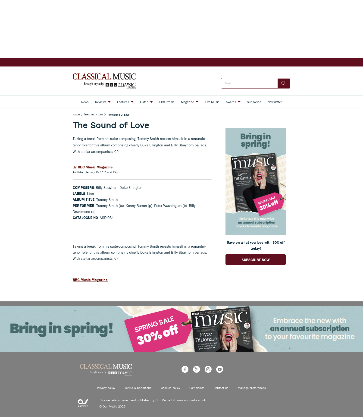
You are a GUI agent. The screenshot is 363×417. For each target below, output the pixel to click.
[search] (284, 83)
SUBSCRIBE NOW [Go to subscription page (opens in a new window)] (256, 259)
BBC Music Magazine (90, 279)
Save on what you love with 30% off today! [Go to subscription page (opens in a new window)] (256, 245)
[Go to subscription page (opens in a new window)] (255, 234)
